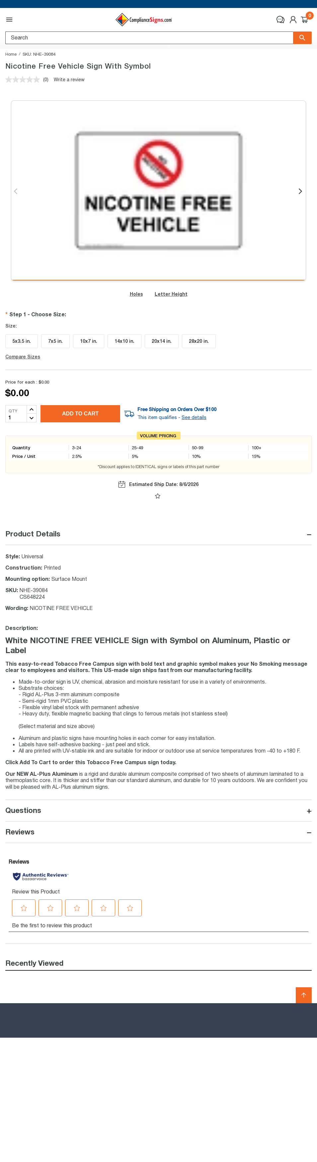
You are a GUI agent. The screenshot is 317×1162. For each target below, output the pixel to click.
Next (301, 191)
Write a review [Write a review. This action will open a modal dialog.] (69, 79)
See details (194, 417)
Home (11, 54)
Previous (16, 191)
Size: (11, 326)
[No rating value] (24, 79)
